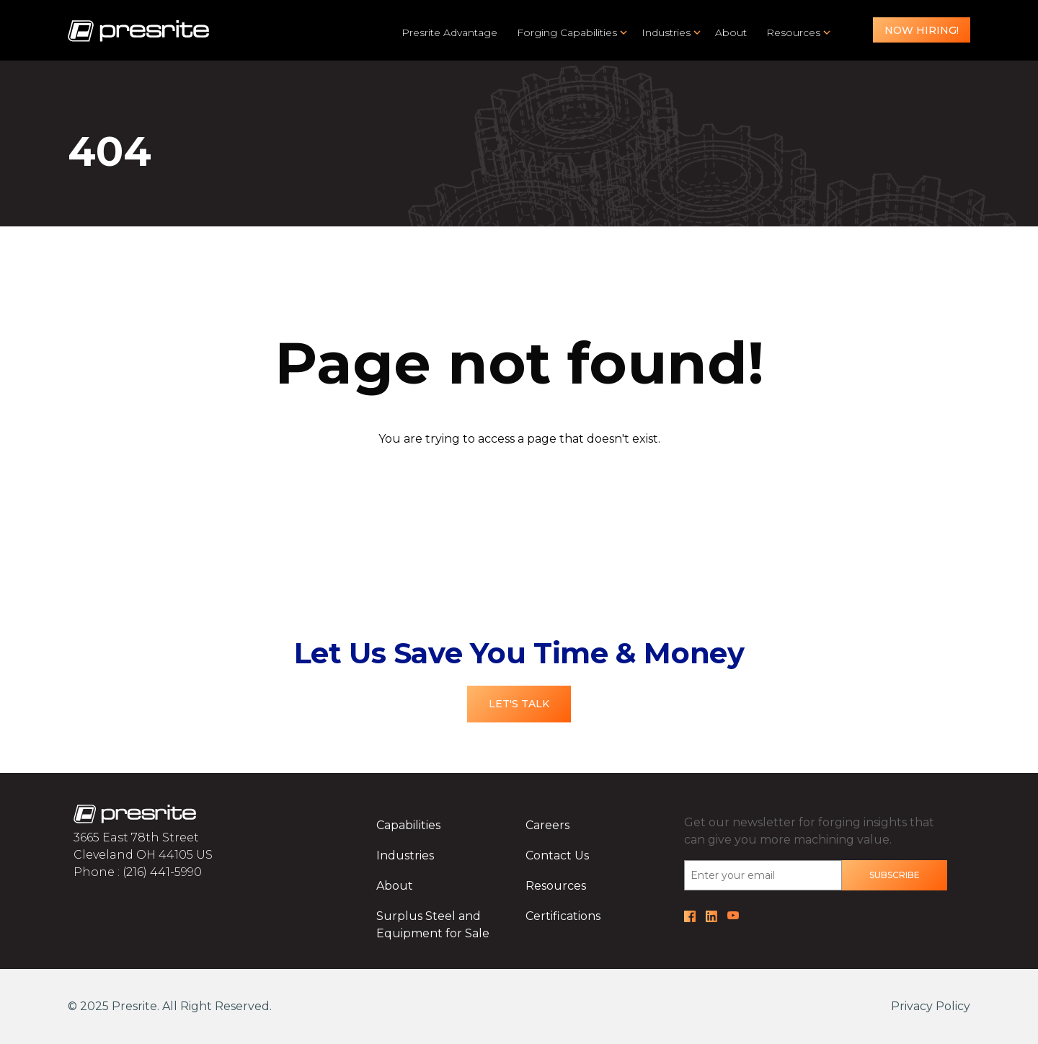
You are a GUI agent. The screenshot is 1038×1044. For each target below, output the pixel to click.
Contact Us (557, 855)
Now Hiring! (921, 30)
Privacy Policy (930, 1006)
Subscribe (894, 875)
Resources (793, 32)
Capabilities (408, 825)
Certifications (562, 916)
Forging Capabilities (567, 32)
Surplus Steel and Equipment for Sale (432, 924)
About (731, 32)
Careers (547, 825)
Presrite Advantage (449, 32)
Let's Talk (519, 703)
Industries (666, 32)
